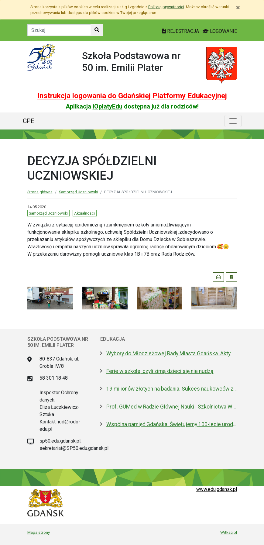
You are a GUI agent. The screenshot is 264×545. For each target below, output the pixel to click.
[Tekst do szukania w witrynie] (59, 30)
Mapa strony (38, 532)
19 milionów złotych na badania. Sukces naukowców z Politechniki (171, 389)
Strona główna (40, 192)
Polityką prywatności (166, 7)
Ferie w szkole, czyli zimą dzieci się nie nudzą (160, 371)
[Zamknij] (238, 7)
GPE (28, 121)
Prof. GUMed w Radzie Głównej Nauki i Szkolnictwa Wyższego (171, 407)
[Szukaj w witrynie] (97, 30)
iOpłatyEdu (107, 106)
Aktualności (84, 213)
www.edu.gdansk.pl (216, 489)
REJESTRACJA (181, 31)
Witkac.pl (228, 532)
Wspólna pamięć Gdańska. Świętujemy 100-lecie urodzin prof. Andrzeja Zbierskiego (171, 424)
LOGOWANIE (220, 31)
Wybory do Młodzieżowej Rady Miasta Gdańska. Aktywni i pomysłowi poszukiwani (171, 353)
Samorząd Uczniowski (78, 192)
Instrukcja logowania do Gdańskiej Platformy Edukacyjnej (132, 95)
